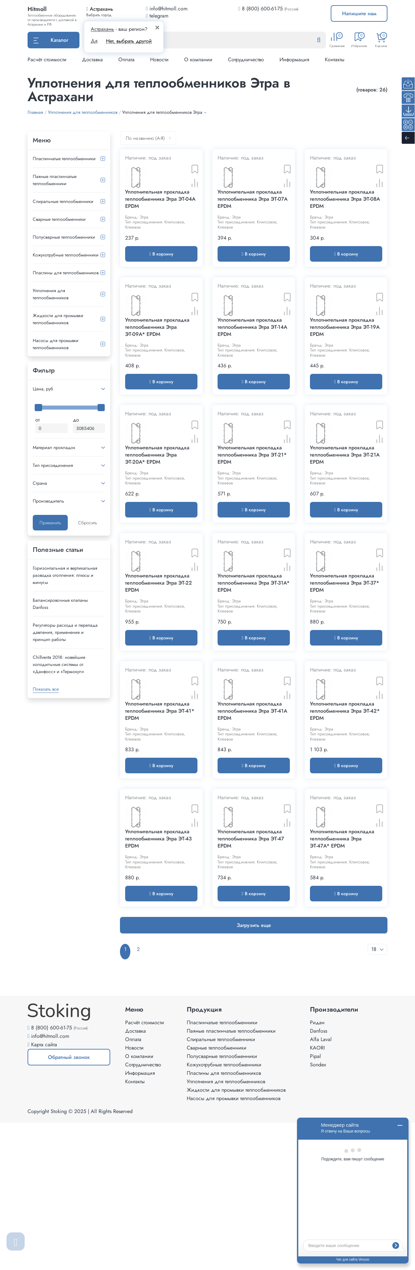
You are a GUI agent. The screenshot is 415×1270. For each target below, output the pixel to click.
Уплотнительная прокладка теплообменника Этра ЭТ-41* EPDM (159, 837)
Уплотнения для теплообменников (50, 294)
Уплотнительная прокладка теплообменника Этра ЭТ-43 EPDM (158, 991)
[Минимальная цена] (51, 428)
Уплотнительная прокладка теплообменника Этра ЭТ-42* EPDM (345, 837)
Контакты (334, 59)
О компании (198, 59)
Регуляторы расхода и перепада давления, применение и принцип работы (65, 632)
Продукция (204, 1157)
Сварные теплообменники (59, 219)
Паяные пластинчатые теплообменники (55, 180)
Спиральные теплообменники (63, 201)
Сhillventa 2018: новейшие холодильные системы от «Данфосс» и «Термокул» (59, 664)
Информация (294, 59)
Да (94, 40)
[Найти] (324, 40)
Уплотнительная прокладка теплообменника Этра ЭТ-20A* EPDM (157, 531)
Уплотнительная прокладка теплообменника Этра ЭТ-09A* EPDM (157, 377)
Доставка (92, 59)
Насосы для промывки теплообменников (55, 344)
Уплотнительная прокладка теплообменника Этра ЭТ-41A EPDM (252, 837)
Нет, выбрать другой (129, 41)
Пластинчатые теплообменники (64, 158)
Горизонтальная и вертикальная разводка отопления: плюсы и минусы (65, 575)
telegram (157, 15)
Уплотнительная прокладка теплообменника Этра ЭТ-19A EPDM (345, 377)
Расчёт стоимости (47, 59)
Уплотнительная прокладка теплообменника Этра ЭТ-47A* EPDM (342, 991)
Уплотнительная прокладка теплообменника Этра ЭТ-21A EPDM (345, 531)
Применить (50, 522)
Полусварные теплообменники (64, 237)
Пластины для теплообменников (66, 272)
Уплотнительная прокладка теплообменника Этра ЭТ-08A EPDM (345, 224)
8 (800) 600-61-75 (262, 8)
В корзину (161, 279)
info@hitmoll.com (50, 1183)
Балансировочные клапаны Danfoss (60, 604)
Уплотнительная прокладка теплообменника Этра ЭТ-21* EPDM (252, 531)
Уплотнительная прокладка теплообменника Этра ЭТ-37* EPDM (344, 684)
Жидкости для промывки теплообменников (58, 319)
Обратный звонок (58, 1207)
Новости (159, 59)
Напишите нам (359, 13)
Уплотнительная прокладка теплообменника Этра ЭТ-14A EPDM (252, 377)
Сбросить (87, 522)
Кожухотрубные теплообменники (66, 255)
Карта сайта (44, 1191)
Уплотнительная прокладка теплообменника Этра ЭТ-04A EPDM (160, 224)
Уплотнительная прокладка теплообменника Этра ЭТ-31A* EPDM (254, 684)
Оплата (126, 59)
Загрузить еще (254, 1077)
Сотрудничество (246, 59)
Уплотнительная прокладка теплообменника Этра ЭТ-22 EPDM (158, 684)
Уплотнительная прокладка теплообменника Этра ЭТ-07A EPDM (253, 224)
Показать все (46, 689)
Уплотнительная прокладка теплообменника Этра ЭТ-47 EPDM (251, 991)
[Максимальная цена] (89, 428)
